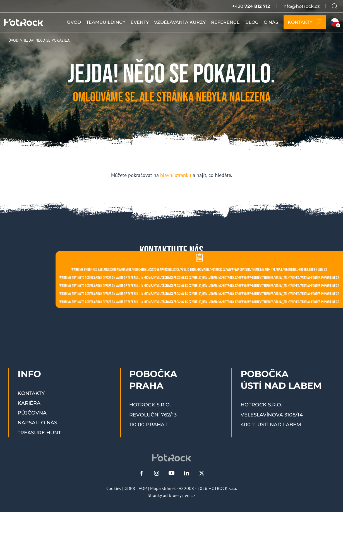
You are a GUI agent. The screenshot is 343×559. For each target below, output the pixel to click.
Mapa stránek (163, 488)
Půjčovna (32, 413)
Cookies (113, 488)
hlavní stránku (175, 175)
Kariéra (29, 403)
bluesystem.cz (182, 495)
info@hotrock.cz (301, 6)
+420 (251, 6)
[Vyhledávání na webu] (334, 6)
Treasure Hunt (39, 432)
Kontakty (31, 393)
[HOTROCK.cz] (23, 22)
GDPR (129, 488)
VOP (143, 488)
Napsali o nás (37, 422)
